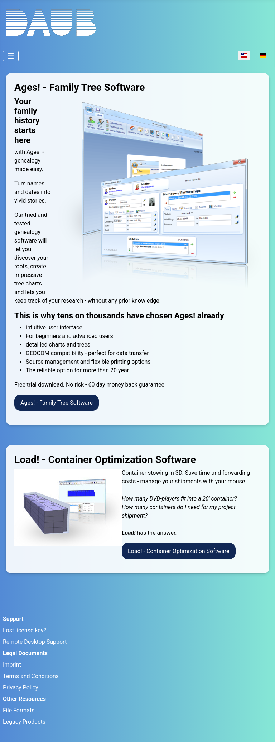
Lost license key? (24, 630)
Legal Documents (25, 653)
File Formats (19, 710)
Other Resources (24, 699)
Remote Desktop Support (35, 641)
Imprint (12, 664)
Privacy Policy (20, 687)
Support (13, 619)
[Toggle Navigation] (11, 56)
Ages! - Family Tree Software (56, 402)
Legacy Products (24, 721)
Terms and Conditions (31, 676)
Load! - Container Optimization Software (179, 551)
